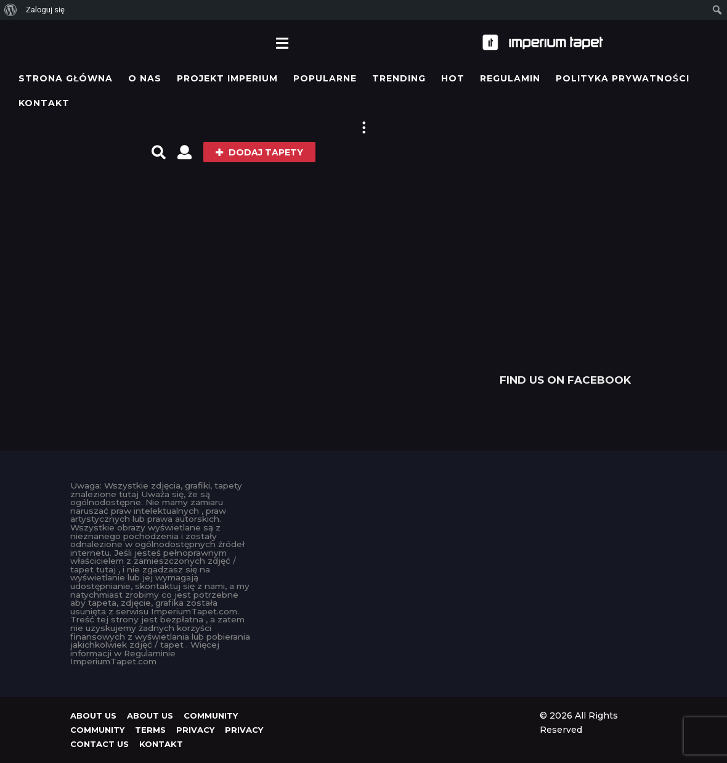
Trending (399, 78)
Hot (453, 78)
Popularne (325, 78)
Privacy (195, 730)
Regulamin (510, 78)
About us (93, 715)
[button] (282, 42)
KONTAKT (44, 103)
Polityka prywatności (622, 78)
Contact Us (99, 744)
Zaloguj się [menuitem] (45, 9)
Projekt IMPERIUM (227, 78)
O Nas (144, 78)
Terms (150, 730)
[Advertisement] (565, 273)
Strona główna (65, 78)
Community (211, 715)
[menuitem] (11, 10)
